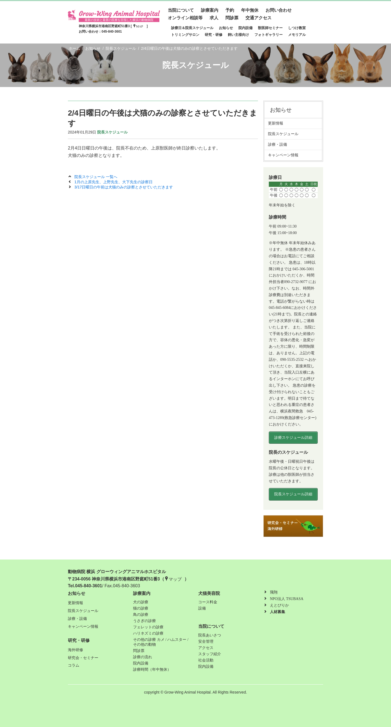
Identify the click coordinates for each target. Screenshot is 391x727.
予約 (229, 10)
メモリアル (297, 35)
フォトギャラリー (268, 35)
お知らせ (226, 28)
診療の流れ (142, 657)
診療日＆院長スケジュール (192, 28)
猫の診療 (140, 608)
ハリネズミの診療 (148, 633)
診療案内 (209, 10)
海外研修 (75, 650)
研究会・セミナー (83, 658)
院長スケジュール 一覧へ (95, 177)
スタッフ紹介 (209, 654)
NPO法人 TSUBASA (286, 599)
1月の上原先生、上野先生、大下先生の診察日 (113, 182)
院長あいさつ (209, 635)
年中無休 (249, 10)
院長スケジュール (112, 132)
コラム (73, 665)
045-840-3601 (112, 31)
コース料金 (207, 602)
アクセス (205, 648)
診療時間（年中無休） (152, 669)
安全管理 (205, 641)
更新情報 (277, 123)
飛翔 (274, 592)
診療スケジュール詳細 (293, 438)
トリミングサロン (185, 35)
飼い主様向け (238, 35)
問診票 (231, 17)
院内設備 (245, 28)
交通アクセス (258, 17)
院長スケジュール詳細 (293, 494)
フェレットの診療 (148, 627)
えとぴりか (279, 605)
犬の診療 (140, 602)
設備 (202, 608)
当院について (181, 10)
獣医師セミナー (270, 28)
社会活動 (205, 660)
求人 (214, 17)
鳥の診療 (140, 615)
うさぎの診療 (144, 621)
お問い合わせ (279, 10)
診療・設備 (279, 144)
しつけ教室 (297, 28)
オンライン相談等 (185, 17)
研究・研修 (213, 35)
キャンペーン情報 (285, 155)
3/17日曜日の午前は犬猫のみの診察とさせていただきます (123, 187)
